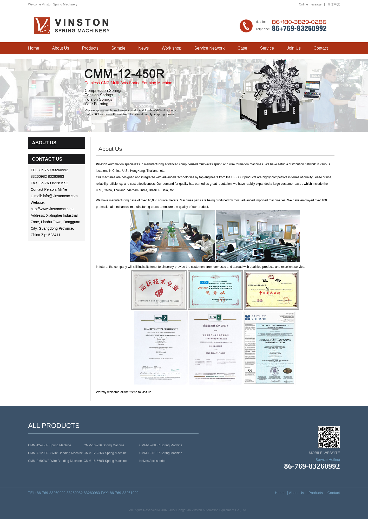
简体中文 (333, 4)
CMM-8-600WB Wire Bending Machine (55, 461)
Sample (118, 48)
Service (267, 48)
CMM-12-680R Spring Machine (160, 445)
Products (90, 48)
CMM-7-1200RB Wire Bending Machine (55, 453)
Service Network (209, 48)
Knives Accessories (152, 461)
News (143, 48)
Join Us (294, 48)
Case (242, 48)
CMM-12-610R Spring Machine (160, 453)
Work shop (171, 48)
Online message (312, 4)
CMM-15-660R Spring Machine (105, 461)
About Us (60, 48)
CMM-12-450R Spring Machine (49, 445)
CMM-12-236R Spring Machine (105, 453)
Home (33, 48)
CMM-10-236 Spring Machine (104, 445)
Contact (321, 48)
